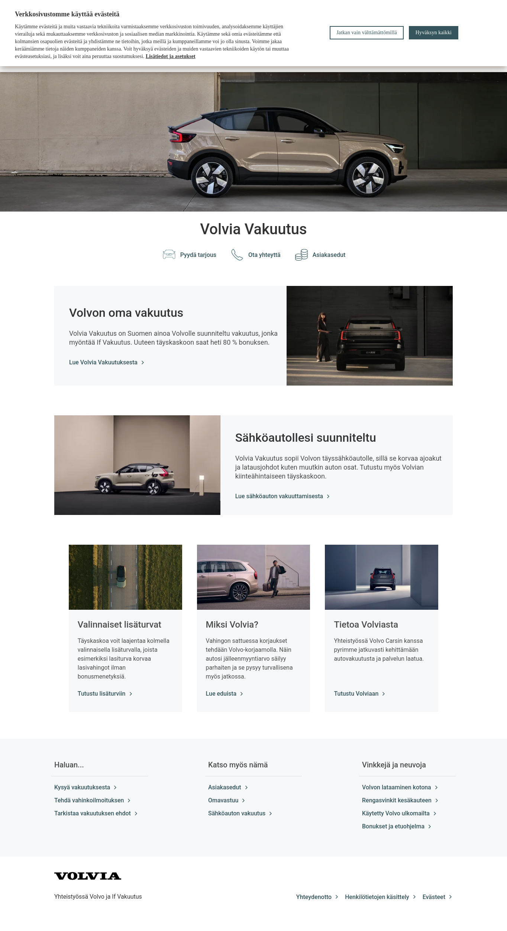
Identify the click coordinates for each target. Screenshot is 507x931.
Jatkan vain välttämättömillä (366, 32)
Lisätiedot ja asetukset (171, 56)
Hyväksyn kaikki (434, 32)
